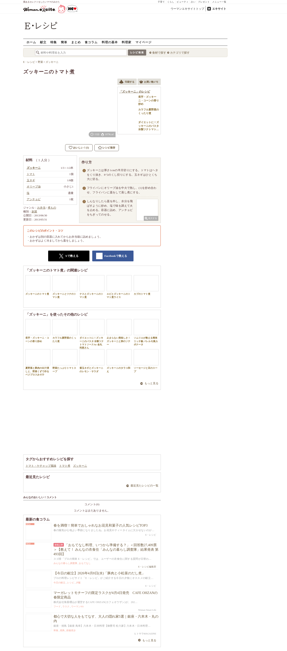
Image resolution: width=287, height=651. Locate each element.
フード (57, 606)
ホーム (31, 42)
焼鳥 (62, 630)
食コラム (91, 42)
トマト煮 (64, 465)
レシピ (70, 582)
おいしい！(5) (81, 147)
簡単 (64, 42)
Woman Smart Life (147, 610)
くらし (170, 2)
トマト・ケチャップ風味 (41, 465)
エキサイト (219, 8)
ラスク (65, 606)
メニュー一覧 (219, 2)
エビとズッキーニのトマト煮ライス (119, 286)
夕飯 (78, 582)
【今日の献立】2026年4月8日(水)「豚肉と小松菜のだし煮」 (99, 573)
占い (193, 2)
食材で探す (159, 52)
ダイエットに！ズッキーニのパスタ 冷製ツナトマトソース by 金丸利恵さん (92, 334)
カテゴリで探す (180, 52)
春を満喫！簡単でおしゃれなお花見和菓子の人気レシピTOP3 (101, 525)
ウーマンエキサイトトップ (187, 8)
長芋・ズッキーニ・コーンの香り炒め (37, 330)
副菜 (34, 211)
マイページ (143, 42)
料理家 (126, 42)
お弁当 (41, 207)
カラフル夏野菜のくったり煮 (64, 330)
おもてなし (85, 563)
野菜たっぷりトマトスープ (64, 360)
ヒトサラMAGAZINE (145, 633)
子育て (161, 2)
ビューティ (183, 2)
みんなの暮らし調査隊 (65, 563)
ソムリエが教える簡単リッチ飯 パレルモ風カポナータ (146, 332)
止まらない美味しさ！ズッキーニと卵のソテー (119, 332)
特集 (53, 42)
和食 (56, 630)
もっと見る (151, 383)
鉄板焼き (71, 630)
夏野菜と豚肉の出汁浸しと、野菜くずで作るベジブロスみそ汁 (37, 362)
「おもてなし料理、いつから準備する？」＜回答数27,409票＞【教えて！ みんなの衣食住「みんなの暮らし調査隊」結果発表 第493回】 (106, 549)
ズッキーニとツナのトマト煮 (64, 286)
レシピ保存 (108, 147)
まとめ (76, 42)
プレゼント (204, 2)
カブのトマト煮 (146, 285)
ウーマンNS (77, 606)
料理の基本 (110, 42)
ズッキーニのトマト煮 (37, 285)
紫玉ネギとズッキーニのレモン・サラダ (92, 360)
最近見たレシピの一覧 (144, 485)
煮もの (52, 207)
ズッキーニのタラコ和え (119, 360)
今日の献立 (59, 582)
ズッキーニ (80, 465)
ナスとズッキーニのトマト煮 (92, 286)
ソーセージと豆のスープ (146, 360)
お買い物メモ (148, 82)
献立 (43, 42)
